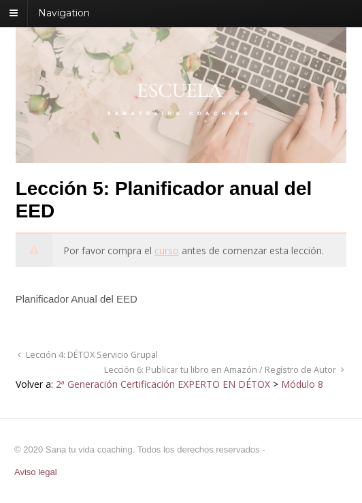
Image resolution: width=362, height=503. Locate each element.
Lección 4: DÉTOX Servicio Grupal (91, 355)
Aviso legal (35, 472)
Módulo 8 (302, 384)
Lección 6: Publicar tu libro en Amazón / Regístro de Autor (221, 370)
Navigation (64, 13)
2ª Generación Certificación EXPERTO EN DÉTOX (163, 384)
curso (166, 250)
